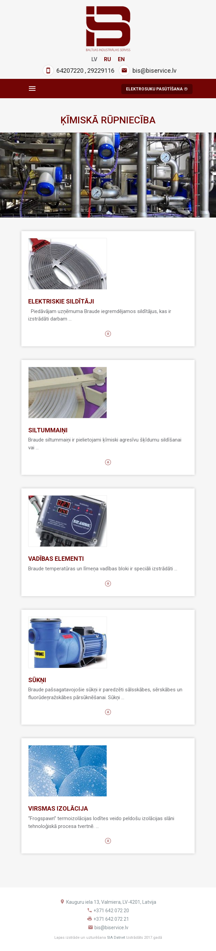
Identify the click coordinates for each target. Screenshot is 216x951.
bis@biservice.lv (154, 70)
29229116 (100, 70)
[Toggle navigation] (32, 88)
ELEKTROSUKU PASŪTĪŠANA (157, 89)
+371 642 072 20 (111, 910)
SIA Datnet (116, 937)
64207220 (70, 70)
